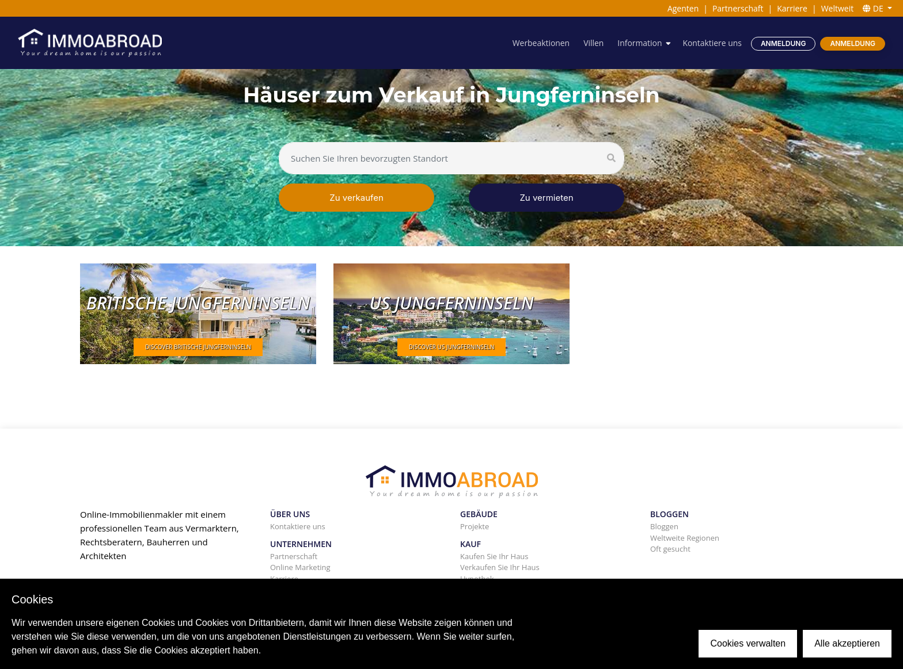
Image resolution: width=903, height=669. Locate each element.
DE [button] (874, 8)
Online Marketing (300, 567)
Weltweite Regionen (684, 538)
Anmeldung (783, 43)
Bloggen (664, 526)
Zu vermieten (546, 197)
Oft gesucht (670, 549)
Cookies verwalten (748, 643)
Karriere (792, 8)
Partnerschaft (738, 8)
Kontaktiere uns (712, 42)
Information (639, 42)
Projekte (474, 526)
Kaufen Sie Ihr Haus (494, 556)
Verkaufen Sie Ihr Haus (500, 567)
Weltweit (837, 8)
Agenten (683, 8)
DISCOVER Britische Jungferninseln (198, 347)
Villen (593, 42)
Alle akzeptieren (847, 643)
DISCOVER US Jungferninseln (452, 347)
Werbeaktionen (540, 42)
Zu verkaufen (356, 197)
